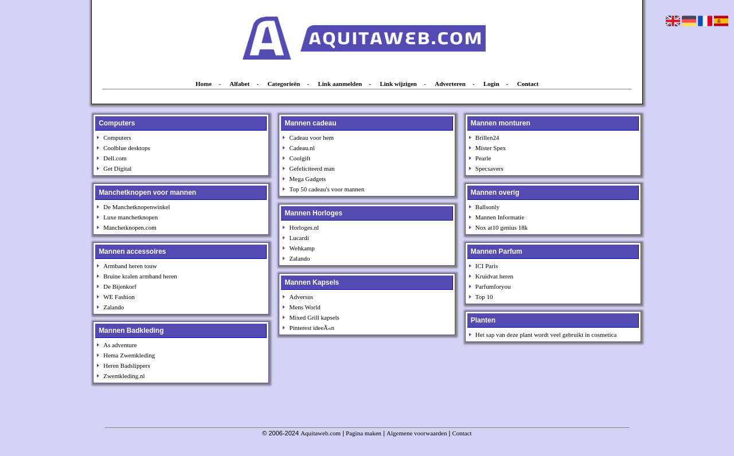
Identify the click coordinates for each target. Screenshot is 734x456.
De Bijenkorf (119, 286)
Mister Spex (490, 147)
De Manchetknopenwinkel (136, 206)
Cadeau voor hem (312, 137)
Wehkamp (302, 248)
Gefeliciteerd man (312, 168)
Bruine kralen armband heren (140, 276)
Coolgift (300, 158)
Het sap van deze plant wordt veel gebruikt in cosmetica (546, 334)
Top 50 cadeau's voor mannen (327, 189)
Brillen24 (487, 137)
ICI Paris (486, 265)
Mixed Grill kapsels (314, 317)
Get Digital (117, 168)
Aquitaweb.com (320, 433)
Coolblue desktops (126, 147)
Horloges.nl (304, 227)
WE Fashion (119, 296)
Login (491, 83)
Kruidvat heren (494, 276)
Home (204, 83)
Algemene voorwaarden (416, 433)
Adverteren (450, 83)
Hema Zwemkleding (129, 355)
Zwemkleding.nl (124, 375)
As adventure (119, 344)
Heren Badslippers (126, 365)
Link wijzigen (398, 83)
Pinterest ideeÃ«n (312, 327)
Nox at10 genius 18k (501, 227)
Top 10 (484, 296)
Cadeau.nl (302, 147)
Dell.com (115, 158)
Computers (117, 137)
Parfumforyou (493, 286)
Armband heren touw (130, 265)
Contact (527, 83)
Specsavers (489, 168)
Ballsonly (487, 206)
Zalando (113, 307)
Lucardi (299, 237)
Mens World (305, 307)
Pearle (483, 158)
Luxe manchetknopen (130, 217)
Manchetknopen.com (130, 227)
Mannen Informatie (499, 217)
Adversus (302, 296)
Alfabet (239, 83)
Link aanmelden (340, 83)
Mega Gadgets (308, 178)
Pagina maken (363, 433)
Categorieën (283, 83)
